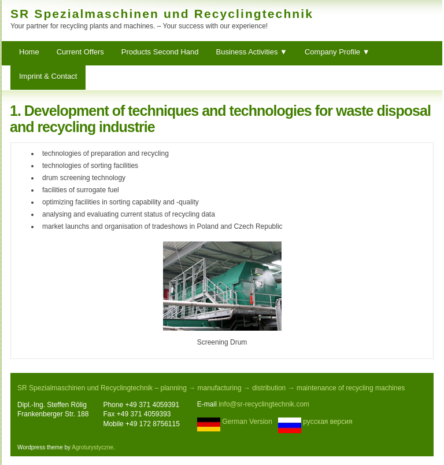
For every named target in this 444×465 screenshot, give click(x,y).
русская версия (327, 422)
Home (29, 51)
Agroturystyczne (92, 447)
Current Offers (80, 51)
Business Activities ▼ (251, 51)
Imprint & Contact (48, 76)
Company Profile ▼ (337, 51)
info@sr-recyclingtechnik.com (264, 404)
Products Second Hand (160, 51)
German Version (247, 422)
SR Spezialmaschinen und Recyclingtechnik (161, 13)
